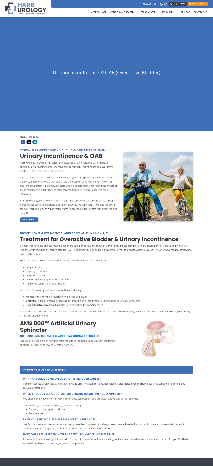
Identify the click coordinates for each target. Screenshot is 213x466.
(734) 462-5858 (177, 4)
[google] (161, 3)
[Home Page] (25, 8)
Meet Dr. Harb (98, 12)
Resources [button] (169, 12)
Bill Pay (186, 11)
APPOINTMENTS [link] (198, 4)
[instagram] (165, 3)
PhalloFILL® (149, 4)
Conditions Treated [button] (123, 12)
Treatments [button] (149, 12)
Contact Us (200, 12)
